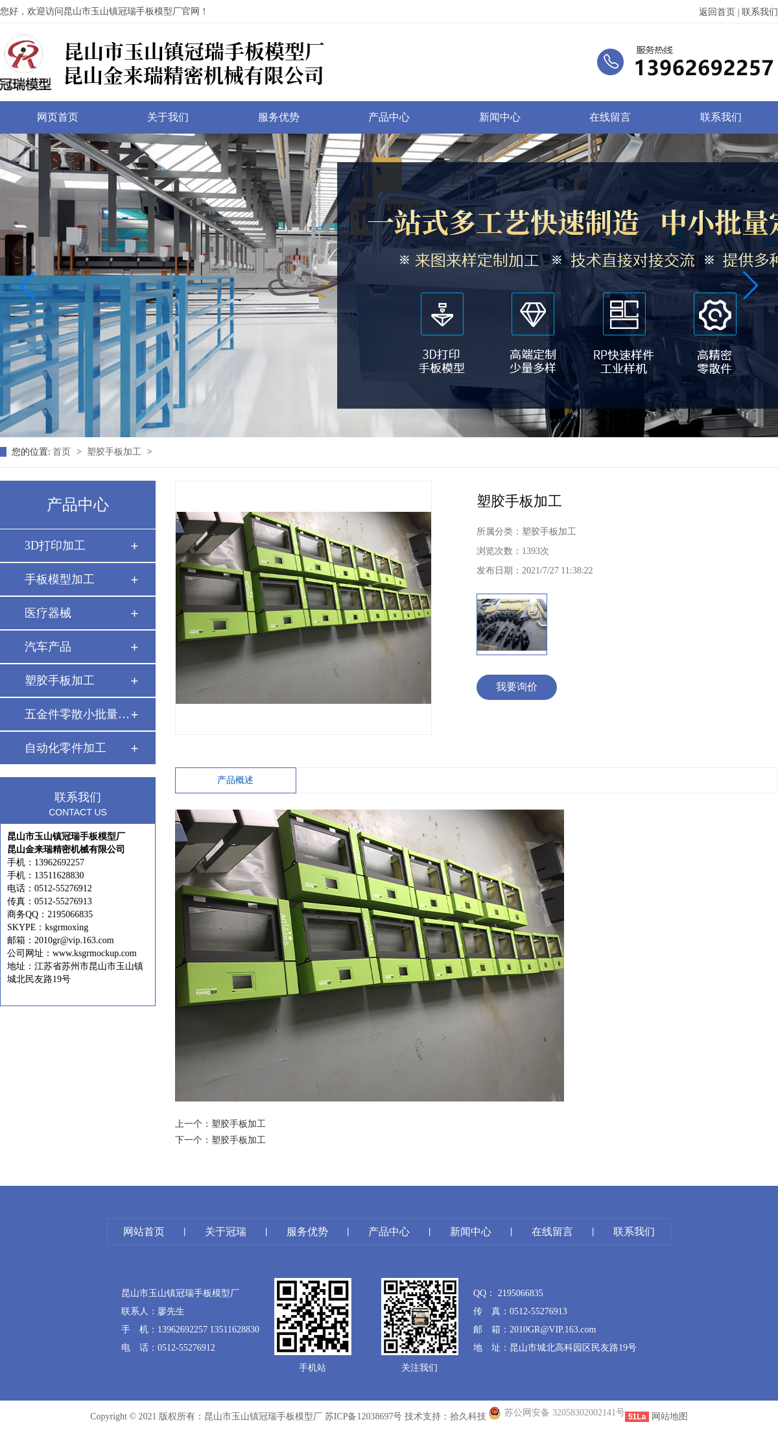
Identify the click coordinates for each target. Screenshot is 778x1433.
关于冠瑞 (225, 1231)
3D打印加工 (55, 545)
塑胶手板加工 (115, 452)
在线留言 (610, 117)
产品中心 (389, 117)
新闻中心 (500, 117)
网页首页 (57, 117)
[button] (28, 285)
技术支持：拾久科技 (445, 1416)
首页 (63, 452)
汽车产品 (48, 646)
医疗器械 (48, 613)
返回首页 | (720, 12)
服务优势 (279, 117)
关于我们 (168, 117)
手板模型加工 (60, 579)
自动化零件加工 (65, 747)
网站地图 (670, 1416)
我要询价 (516, 686)
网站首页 (144, 1231)
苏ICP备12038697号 (364, 1416)
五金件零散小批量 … (77, 714)
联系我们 (760, 12)
